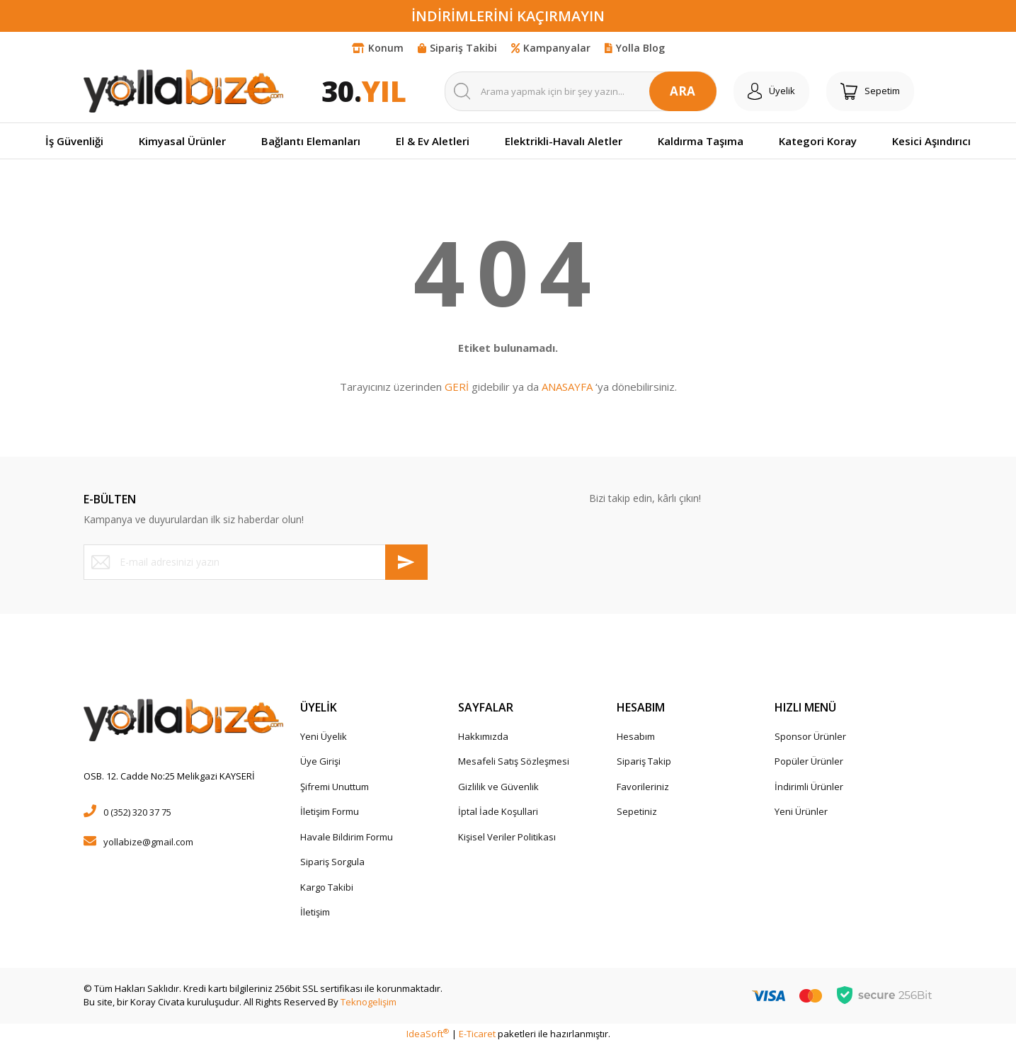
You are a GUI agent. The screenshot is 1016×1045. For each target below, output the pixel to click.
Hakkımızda (483, 736)
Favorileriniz (643, 786)
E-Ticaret (477, 1033)
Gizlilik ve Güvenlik (498, 786)
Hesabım (636, 736)
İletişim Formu (329, 811)
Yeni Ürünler (801, 811)
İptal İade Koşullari (498, 811)
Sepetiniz (637, 811)
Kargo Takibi (326, 887)
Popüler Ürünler (809, 761)
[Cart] (870, 91)
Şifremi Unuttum (334, 786)
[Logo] (183, 90)
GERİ (457, 386)
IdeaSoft (427, 1033)
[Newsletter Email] (256, 562)
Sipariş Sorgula (332, 861)
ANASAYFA (567, 386)
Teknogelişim (368, 1001)
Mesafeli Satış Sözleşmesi (513, 761)
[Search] (581, 91)
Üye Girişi (320, 761)
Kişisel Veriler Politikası (507, 836)
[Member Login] (771, 91)
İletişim (315, 912)
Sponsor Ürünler (810, 736)
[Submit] (406, 562)
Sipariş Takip (644, 761)
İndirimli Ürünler (809, 786)
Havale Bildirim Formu (346, 836)
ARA (682, 91)
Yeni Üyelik (323, 736)
